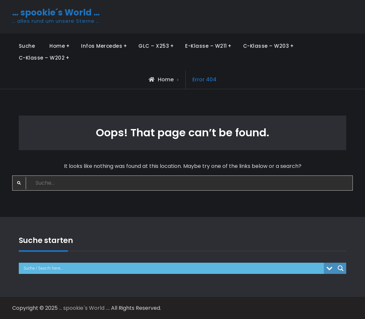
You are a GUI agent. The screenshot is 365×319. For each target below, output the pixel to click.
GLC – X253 (153, 45)
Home (57, 45)
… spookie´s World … (56, 12)
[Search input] (173, 268)
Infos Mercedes (101, 45)
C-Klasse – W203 (266, 45)
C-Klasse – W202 (42, 57)
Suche (27, 45)
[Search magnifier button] (340, 268)
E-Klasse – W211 (206, 45)
